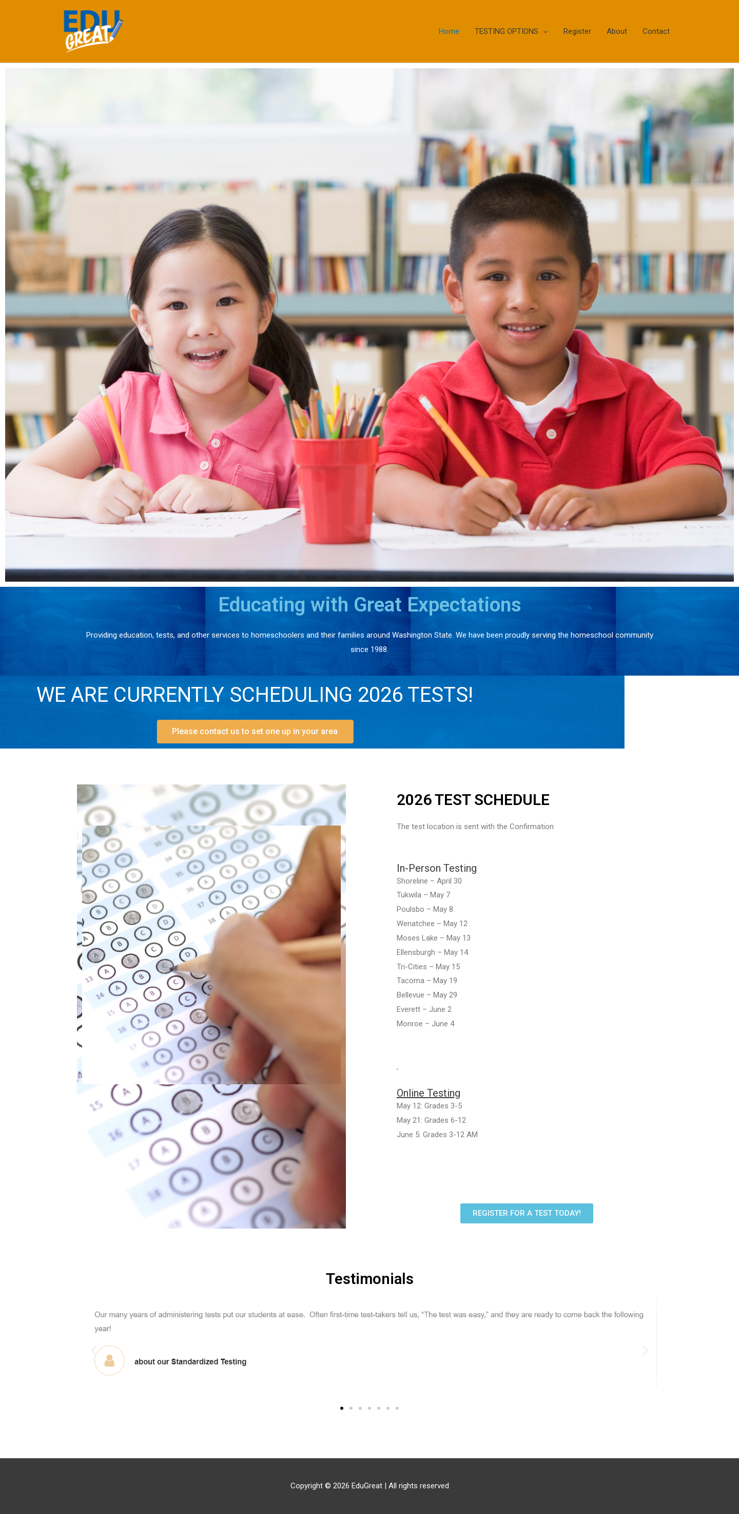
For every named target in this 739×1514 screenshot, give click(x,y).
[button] (93, 1350)
